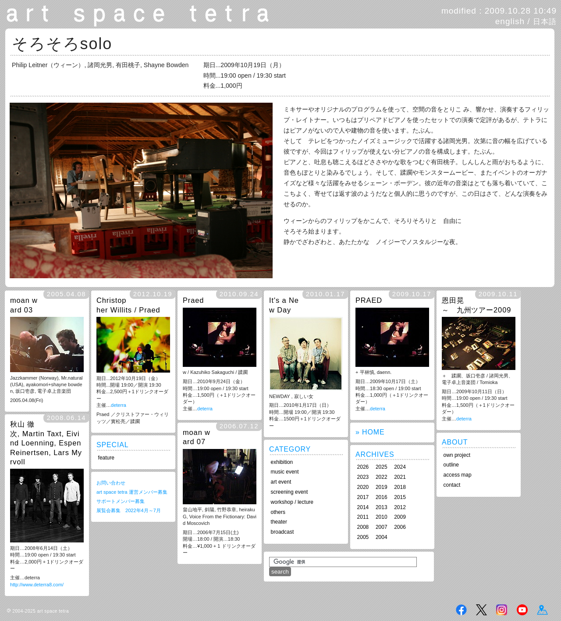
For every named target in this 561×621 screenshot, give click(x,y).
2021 (400, 477)
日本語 (545, 21)
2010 (381, 517)
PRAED (368, 300)
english (510, 21)
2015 (400, 497)
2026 (363, 467)
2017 (363, 497)
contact (452, 485)
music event (285, 472)
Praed (193, 300)
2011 (363, 517)
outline (451, 465)
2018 (400, 487)
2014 (363, 507)
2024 (400, 467)
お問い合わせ (110, 482)
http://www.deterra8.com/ (37, 584)
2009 (400, 517)
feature (106, 458)
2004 (381, 537)
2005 (363, 537)
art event (281, 482)
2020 (363, 487)
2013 (381, 507)
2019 (381, 487)
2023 (363, 477)
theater (279, 522)
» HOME (369, 432)
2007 (381, 527)
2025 (381, 467)
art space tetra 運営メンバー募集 (131, 492)
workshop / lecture (292, 502)
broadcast (282, 532)
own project (457, 455)
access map (458, 475)
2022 (381, 477)
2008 (363, 527)
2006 (400, 527)
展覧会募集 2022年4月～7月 (128, 510)
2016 (381, 497)
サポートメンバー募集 (120, 501)
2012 (400, 507)
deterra (118, 405)
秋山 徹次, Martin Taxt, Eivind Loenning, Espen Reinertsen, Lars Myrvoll (46, 443)
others (278, 512)
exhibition (282, 462)
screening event (289, 492)
